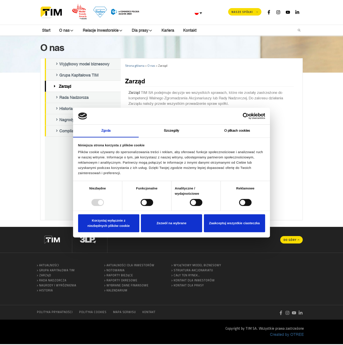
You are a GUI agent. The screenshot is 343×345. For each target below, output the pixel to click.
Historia (46, 291)
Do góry (290, 240)
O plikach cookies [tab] (237, 131)
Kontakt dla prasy (189, 286)
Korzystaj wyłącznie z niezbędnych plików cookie (109, 223)
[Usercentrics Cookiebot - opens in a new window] (246, 116)
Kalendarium (117, 291)
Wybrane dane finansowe (128, 286)
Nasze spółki (242, 12)
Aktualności (49, 266)
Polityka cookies (93, 313)
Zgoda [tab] (105, 131)
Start (45, 30)
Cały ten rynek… (187, 276)
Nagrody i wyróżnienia (57, 286)
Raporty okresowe (122, 281)
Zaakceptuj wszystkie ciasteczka (234, 223)
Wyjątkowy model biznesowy (84, 65)
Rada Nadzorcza (74, 98)
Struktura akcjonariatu (193, 271)
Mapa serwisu (124, 313)
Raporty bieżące (120, 276)
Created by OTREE (287, 335)
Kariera (168, 30)
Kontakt (190, 30)
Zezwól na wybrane (172, 223)
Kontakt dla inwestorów (194, 281)
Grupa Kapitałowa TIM (78, 76)
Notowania (116, 271)
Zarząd (65, 87)
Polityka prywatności (55, 313)
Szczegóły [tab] (171, 131)
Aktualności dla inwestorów (130, 266)
